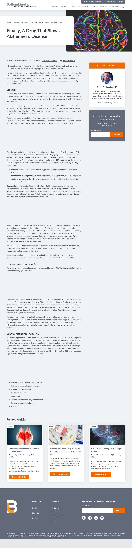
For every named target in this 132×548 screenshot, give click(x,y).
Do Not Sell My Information (61, 537)
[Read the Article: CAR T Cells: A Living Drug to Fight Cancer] (107, 435)
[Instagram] (96, 518)
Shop (84, 6)
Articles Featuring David (107, 102)
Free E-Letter (114, 6)
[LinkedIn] (90, 518)
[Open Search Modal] (122, 6)
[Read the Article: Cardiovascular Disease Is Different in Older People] (24, 435)
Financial (64, 6)
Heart (10, 426)
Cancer (93, 426)
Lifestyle (75, 6)
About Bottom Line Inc (98, 6)
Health (54, 6)
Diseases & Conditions (20, 22)
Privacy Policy (48, 537)
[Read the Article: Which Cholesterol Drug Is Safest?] (66, 435)
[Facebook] (84, 518)
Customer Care (57, 516)
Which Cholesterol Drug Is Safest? (65, 448)
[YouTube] (102, 518)
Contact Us (56, 521)
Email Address (96, 130)
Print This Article (69, 61)
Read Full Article (19, 477)
